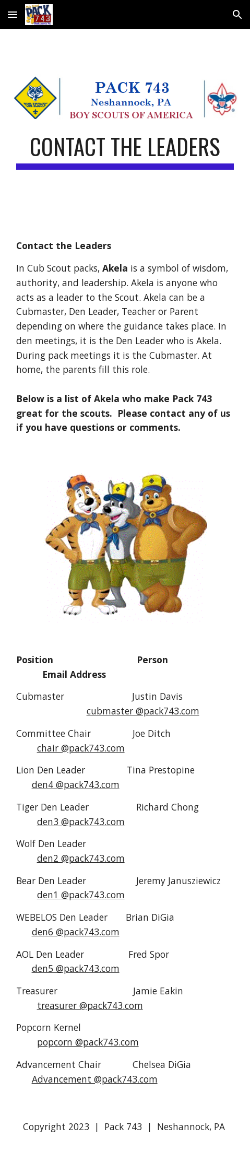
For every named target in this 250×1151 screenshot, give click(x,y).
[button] (12, 14)
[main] (125, 151)
